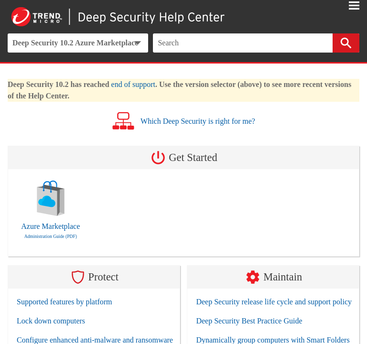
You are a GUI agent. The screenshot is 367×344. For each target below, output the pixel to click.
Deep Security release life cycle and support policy (274, 302)
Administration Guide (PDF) (50, 236)
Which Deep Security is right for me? (197, 121)
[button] (346, 43)
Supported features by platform (64, 302)
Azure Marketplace (50, 226)
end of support (133, 84)
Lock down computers (51, 321)
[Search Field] (256, 43)
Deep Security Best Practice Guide (249, 321)
